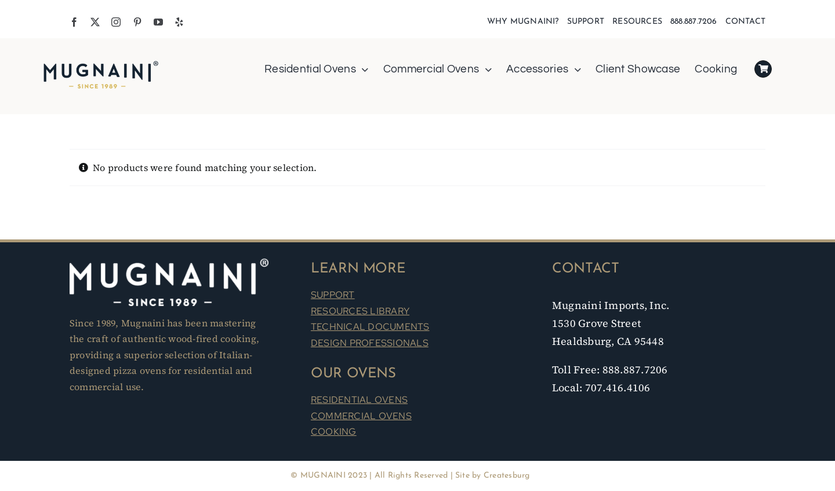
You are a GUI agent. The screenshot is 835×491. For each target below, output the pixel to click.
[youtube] (158, 22)
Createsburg (507, 475)
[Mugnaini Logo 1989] (101, 62)
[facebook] (74, 22)
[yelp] (179, 22)
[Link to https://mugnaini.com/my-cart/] (763, 69)
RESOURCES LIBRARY (360, 311)
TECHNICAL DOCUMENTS (370, 327)
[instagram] (116, 22)
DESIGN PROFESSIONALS (370, 343)
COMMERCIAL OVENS (361, 416)
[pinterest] (137, 22)
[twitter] (95, 22)
